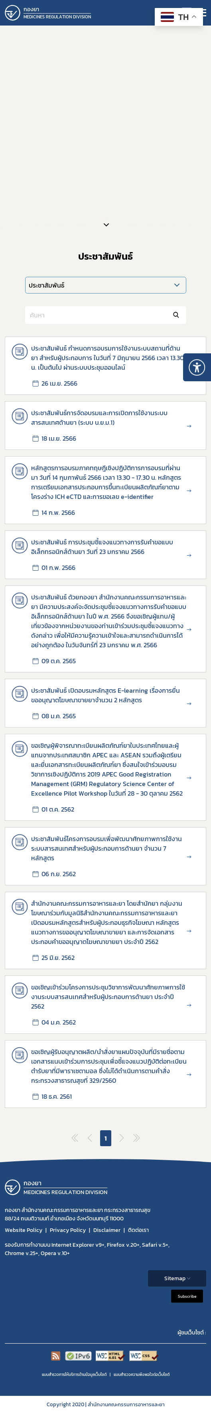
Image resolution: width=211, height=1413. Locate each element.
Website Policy (23, 1230)
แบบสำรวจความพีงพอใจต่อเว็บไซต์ (142, 1375)
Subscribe (187, 1296)
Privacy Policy (68, 1230)
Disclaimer (106, 1230)
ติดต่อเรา (138, 1230)
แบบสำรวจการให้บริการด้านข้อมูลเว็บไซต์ (74, 1375)
